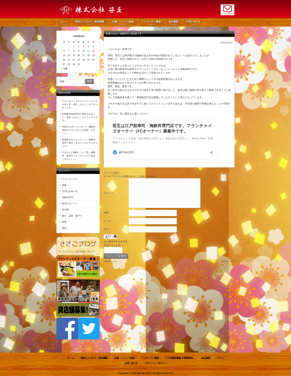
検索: (62, 81)
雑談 (64, 228)
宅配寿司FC (68, 197)
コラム (220, 358)
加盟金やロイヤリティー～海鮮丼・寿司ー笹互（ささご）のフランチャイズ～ (80, 143)
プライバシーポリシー (156, 363)
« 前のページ (110, 261)
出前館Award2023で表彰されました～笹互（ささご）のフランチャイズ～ (80, 117)
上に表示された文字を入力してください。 (116, 243)
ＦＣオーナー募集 (150, 358)
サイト (107, 229)
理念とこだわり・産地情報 (94, 358)
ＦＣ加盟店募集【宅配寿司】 (180, 358)
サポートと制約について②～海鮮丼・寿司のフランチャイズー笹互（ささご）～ (78, 155)
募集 (64, 185)
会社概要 (205, 358)
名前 (106, 212)
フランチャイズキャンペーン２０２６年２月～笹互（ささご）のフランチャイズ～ (80, 104)
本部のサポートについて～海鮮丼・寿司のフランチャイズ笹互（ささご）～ (80, 130)
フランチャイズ (70, 179)
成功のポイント (70, 203)
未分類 (65, 209)
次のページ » (228, 261)
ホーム (70, 358)
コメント (108, 192)
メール (107, 221)
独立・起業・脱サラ (72, 215)
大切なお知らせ (70, 191)
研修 (64, 222)
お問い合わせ (131, 363)
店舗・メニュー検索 (124, 358)
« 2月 (65, 68)
